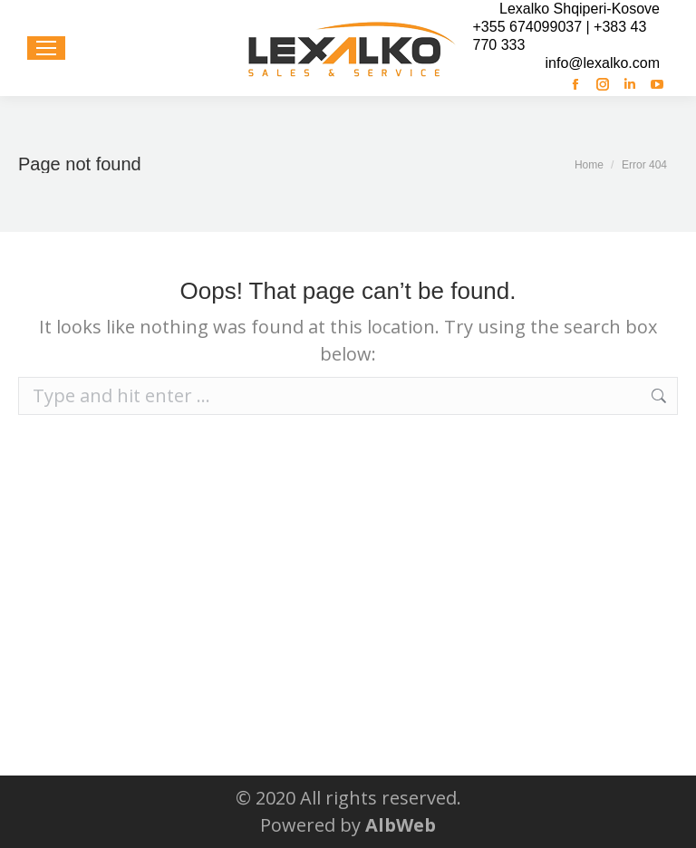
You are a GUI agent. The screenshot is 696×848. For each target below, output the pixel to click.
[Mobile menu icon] (46, 48)
